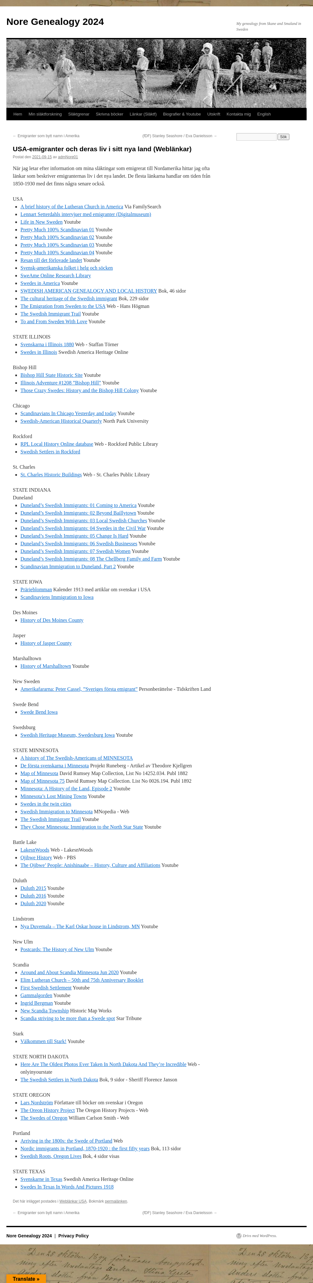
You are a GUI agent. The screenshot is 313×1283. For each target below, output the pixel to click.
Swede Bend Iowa (38, 712)
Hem (17, 114)
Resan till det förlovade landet (51, 260)
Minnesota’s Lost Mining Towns (53, 796)
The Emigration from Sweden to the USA (62, 306)
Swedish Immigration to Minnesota (56, 811)
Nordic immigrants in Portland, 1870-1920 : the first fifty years (84, 1148)
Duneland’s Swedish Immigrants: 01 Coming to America (78, 505)
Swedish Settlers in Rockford (50, 451)
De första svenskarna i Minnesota (54, 765)
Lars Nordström (36, 1102)
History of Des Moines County (51, 620)
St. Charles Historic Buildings (51, 474)
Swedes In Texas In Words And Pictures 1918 (67, 1187)
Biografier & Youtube (182, 114)
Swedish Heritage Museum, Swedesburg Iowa (67, 735)
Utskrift (213, 114)
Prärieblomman (36, 589)
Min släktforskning (45, 114)
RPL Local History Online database (56, 444)
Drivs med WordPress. (260, 1236)
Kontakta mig (239, 114)
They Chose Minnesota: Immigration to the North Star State (81, 827)
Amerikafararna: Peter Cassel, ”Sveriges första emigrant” (79, 689)
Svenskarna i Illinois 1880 (47, 344)
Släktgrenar (78, 114)
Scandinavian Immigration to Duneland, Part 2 (68, 566)
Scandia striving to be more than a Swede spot (67, 1018)
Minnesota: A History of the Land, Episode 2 (66, 788)
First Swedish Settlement (46, 987)
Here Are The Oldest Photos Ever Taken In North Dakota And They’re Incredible (103, 1064)
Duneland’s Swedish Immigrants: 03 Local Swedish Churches (83, 520)
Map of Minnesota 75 (42, 781)
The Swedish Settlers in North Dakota (59, 1079)
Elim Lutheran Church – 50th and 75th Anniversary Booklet (81, 980)
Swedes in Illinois (38, 352)
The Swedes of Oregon (43, 1118)
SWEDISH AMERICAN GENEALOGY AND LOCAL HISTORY (88, 291)
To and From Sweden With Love (53, 321)
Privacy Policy (73, 1235)
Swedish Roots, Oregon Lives (50, 1156)
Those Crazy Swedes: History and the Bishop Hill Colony (79, 390)
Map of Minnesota (39, 773)
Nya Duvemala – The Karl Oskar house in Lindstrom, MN (80, 926)
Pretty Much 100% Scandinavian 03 (57, 245)
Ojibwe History (36, 857)
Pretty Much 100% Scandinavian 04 (57, 252)
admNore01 (68, 157)
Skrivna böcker (109, 114)
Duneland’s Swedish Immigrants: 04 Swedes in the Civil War (83, 528)
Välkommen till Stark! (43, 1041)
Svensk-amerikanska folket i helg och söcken (66, 268)
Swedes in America (40, 283)
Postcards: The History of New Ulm (57, 949)
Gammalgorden (36, 995)
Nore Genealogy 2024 (55, 21)
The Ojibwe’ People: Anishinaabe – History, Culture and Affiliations (90, 865)
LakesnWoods (34, 850)
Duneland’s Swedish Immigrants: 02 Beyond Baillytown (78, 513)
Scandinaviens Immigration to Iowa (57, 597)
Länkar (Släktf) (143, 114)
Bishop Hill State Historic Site (51, 375)
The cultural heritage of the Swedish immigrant (68, 298)
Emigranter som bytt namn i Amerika (46, 136)
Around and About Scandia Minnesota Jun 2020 (69, 972)
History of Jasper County (46, 643)
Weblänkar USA (73, 1201)
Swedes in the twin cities (45, 804)
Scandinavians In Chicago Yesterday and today (68, 413)
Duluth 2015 (33, 888)
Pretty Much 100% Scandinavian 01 (57, 229)
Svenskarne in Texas (41, 1179)
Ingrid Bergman (36, 1003)
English (264, 114)
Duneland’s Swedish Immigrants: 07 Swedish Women (75, 551)
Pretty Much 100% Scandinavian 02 (57, 237)
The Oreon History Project (47, 1110)
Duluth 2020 (33, 903)
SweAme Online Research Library (55, 275)
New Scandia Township (44, 1010)
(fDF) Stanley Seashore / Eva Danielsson (179, 136)
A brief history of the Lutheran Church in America (71, 206)
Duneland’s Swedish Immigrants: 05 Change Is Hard (74, 536)
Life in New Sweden (41, 222)
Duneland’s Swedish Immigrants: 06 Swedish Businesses (78, 543)
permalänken (116, 1201)
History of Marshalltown (45, 666)
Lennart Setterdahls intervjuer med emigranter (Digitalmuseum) (85, 214)
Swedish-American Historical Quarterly (61, 421)
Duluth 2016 (33, 896)
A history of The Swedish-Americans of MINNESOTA (76, 758)
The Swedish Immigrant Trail (50, 314)
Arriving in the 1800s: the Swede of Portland (66, 1141)
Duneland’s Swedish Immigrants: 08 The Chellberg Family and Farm (91, 559)
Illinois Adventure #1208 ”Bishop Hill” (60, 382)
